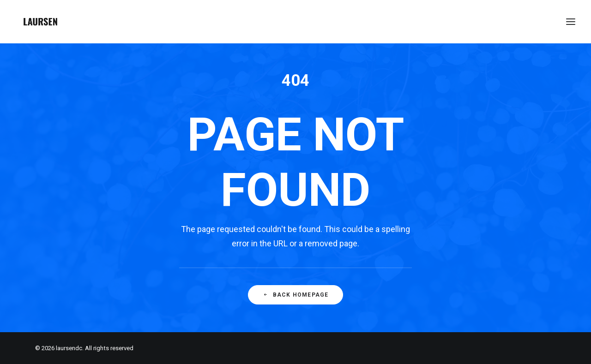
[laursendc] (40, 21)
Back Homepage (296, 295)
